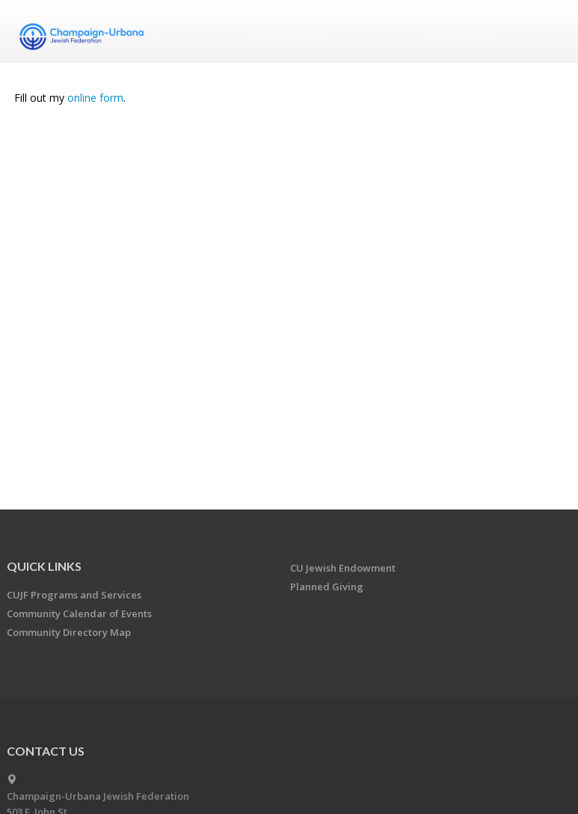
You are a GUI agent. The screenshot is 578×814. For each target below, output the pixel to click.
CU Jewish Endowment (343, 568)
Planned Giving (326, 586)
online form (95, 98)
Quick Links (44, 566)
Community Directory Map (69, 632)
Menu (546, 31)
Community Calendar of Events (79, 613)
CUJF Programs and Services (74, 595)
